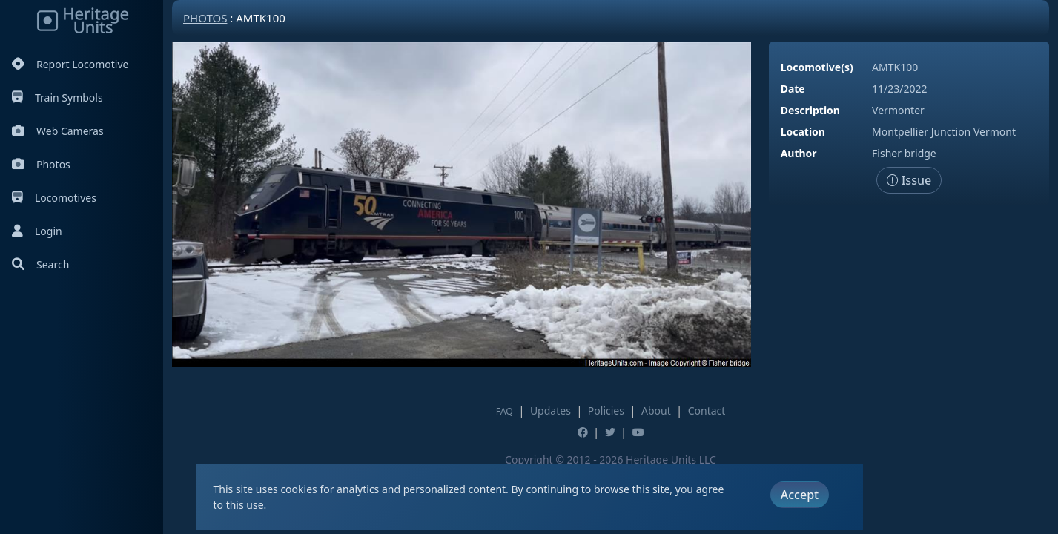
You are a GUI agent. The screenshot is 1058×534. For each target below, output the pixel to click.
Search (40, 264)
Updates (550, 410)
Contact (707, 410)
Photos (41, 164)
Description (810, 110)
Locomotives (54, 198)
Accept (800, 495)
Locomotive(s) (817, 67)
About (656, 410)
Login (37, 231)
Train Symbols (57, 97)
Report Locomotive (70, 64)
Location (803, 132)
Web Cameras (58, 131)
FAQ (504, 411)
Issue (909, 180)
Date (793, 89)
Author (799, 153)
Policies (606, 410)
